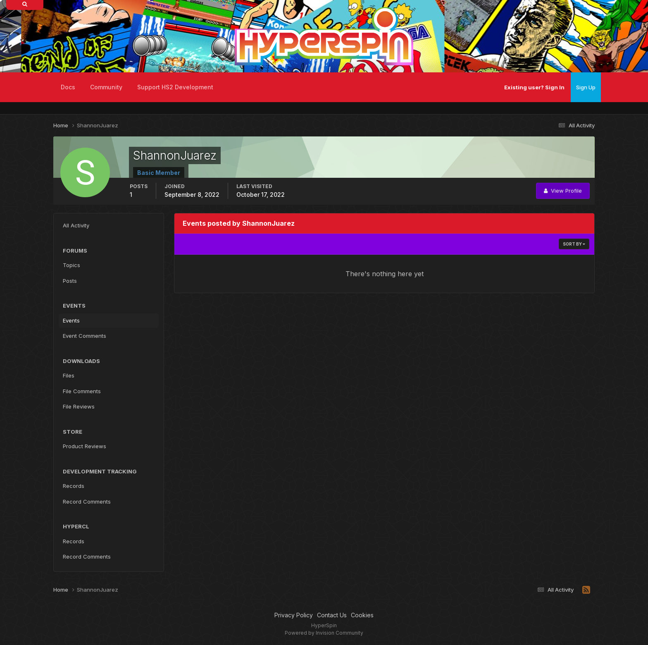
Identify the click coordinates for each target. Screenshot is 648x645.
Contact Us (332, 615)
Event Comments (84, 335)
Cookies (362, 615)
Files (68, 375)
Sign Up (586, 87)
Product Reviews (84, 446)
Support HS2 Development (175, 87)
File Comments (82, 391)
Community (106, 87)
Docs (68, 87)
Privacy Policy (293, 615)
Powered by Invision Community (324, 633)
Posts (70, 280)
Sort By (574, 243)
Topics (71, 265)
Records (73, 486)
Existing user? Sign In (534, 87)
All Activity (76, 225)
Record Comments (87, 501)
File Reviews (79, 406)
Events (71, 320)
